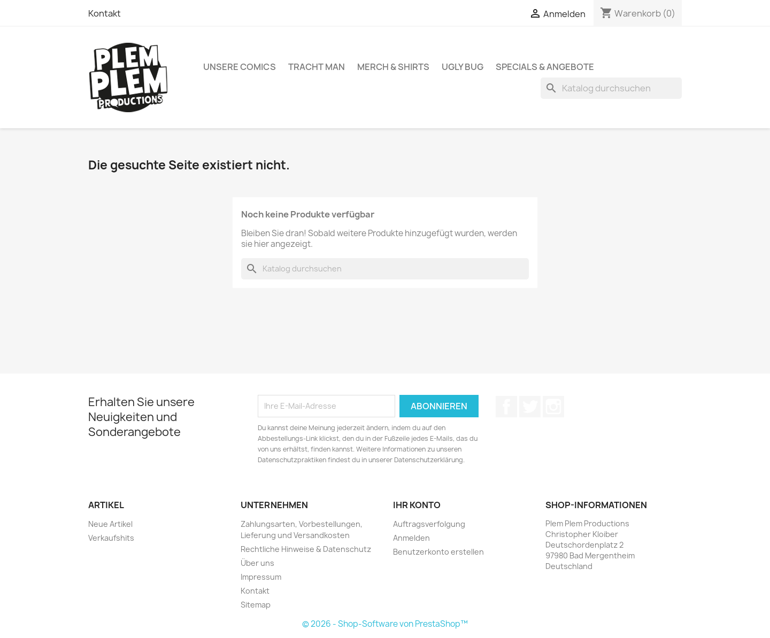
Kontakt (104, 13)
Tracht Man (316, 67)
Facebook (506, 406)
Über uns (257, 563)
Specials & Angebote (545, 67)
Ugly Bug (462, 67)
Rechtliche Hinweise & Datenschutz (306, 549)
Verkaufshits (111, 538)
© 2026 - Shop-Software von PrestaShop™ (385, 623)
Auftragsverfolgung (429, 524)
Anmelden (411, 538)
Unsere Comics (239, 67)
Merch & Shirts (393, 67)
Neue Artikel (110, 524)
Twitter (530, 406)
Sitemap (256, 605)
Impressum (261, 577)
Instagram (553, 406)
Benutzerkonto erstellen (438, 552)
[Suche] (611, 88)
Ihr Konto (417, 505)
